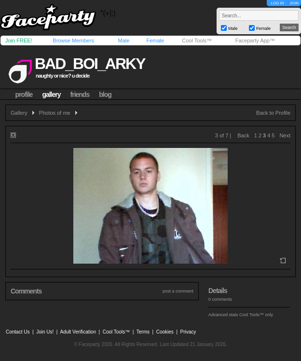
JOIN (294, 3)
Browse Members (73, 40)
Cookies (165, 331)
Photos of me (54, 113)
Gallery (19, 113)
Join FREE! (18, 40)
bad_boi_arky (90, 63)
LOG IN (277, 3)
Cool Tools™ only (256, 314)
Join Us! (45, 331)
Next (284, 135)
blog (105, 94)
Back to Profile (273, 113)
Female (155, 40)
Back (243, 135)
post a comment (178, 291)
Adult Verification (78, 331)
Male (123, 40)
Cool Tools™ (197, 40)
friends (80, 94)
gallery (51, 94)
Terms (143, 331)
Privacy (188, 331)
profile (24, 94)
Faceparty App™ (255, 40)
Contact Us (17, 331)
